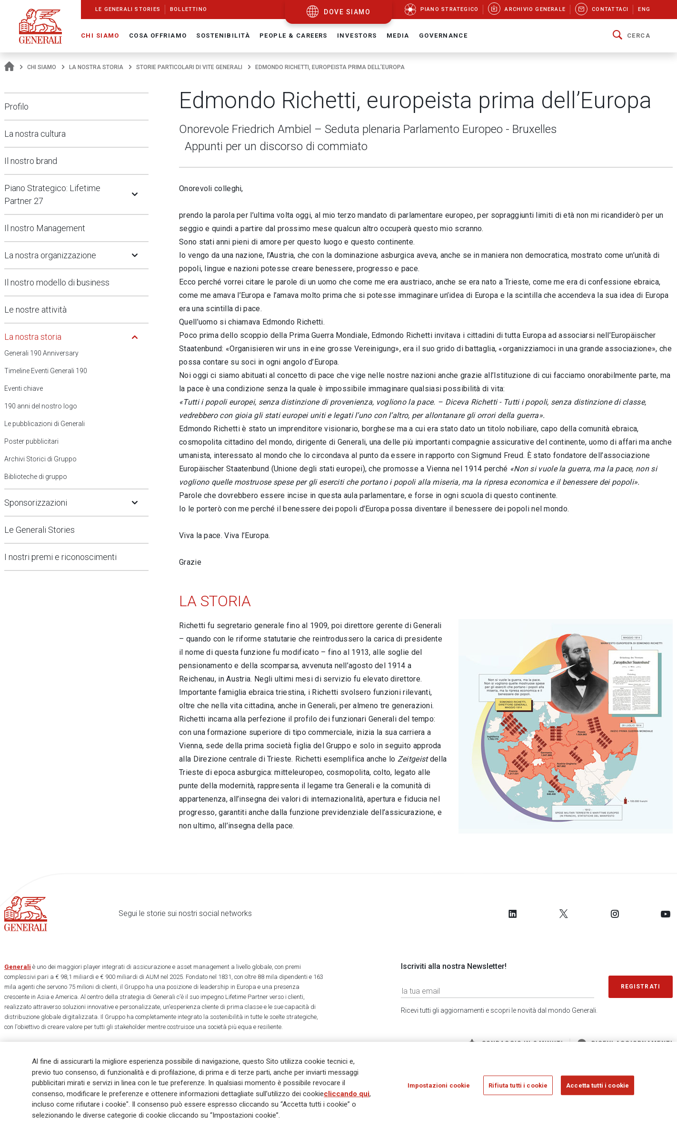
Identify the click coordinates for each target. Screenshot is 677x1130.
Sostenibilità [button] (223, 35)
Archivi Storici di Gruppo (40, 459)
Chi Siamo (41, 67)
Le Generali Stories (39, 530)
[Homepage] (9, 67)
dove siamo (347, 12)
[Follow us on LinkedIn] (513, 913)
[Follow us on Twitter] (564, 913)
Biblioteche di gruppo (35, 476)
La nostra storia (96, 67)
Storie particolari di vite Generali (189, 67)
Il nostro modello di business (57, 282)
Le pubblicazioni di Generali (44, 424)
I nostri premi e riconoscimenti (60, 557)
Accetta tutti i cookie (597, 1085)
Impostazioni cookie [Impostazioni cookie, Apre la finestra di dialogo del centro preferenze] (439, 1085)
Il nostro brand (30, 161)
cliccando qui (346, 1093)
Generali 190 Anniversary (41, 353)
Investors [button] (357, 35)
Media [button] (398, 35)
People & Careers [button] (293, 35)
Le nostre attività (35, 310)
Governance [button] (443, 35)
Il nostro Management (44, 228)
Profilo (16, 107)
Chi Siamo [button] (100, 35)
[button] (631, 35)
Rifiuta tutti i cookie (518, 1085)
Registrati (641, 986)
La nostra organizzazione (50, 255)
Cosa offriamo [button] (158, 35)
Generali (17, 966)
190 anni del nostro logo (40, 406)
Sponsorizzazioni (35, 503)
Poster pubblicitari (31, 441)
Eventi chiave (23, 388)
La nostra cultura (35, 134)
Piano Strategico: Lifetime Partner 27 (52, 194)
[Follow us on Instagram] (614, 913)
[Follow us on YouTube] (665, 913)
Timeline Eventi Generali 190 (45, 371)
